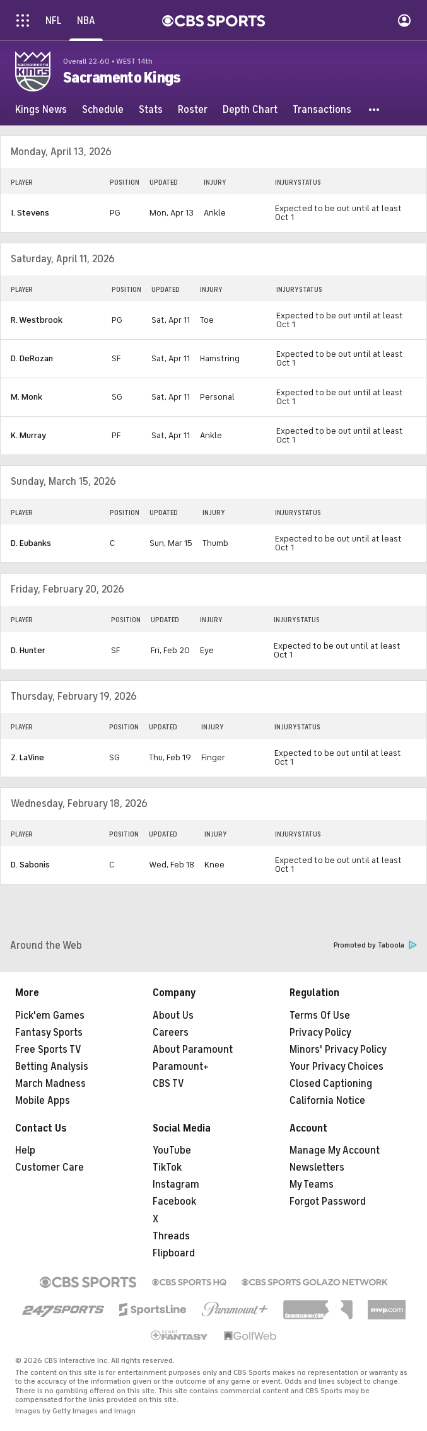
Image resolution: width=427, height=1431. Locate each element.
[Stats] (150, 109)
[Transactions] (322, 109)
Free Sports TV (48, 1049)
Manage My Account (335, 1150)
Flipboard (174, 1253)
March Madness (50, 1083)
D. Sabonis (30, 864)
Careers (171, 1032)
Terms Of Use (320, 1015)
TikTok (167, 1167)
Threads (171, 1236)
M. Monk (26, 396)
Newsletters (317, 1167)
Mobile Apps (42, 1100)
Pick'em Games (50, 1015)
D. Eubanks (31, 543)
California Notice (327, 1100)
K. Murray (28, 435)
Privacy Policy (320, 1032)
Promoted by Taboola (375, 945)
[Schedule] (102, 109)
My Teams (312, 1184)
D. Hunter (28, 650)
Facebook (174, 1201)
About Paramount (193, 1049)
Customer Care (49, 1167)
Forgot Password (328, 1201)
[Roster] (192, 109)
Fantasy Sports (49, 1032)
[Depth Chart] (250, 109)
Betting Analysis (51, 1066)
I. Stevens (30, 212)
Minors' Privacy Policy (338, 1049)
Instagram (176, 1184)
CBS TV (168, 1083)
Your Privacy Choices (336, 1066)
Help (25, 1150)
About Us (173, 1015)
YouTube (172, 1150)
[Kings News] (41, 109)
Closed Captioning (331, 1083)
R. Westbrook (36, 320)
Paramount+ (181, 1066)
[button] (374, 109)
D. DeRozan (32, 358)
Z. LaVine (27, 757)
